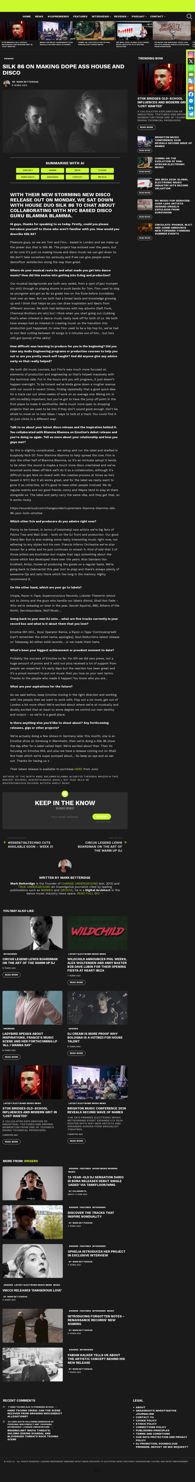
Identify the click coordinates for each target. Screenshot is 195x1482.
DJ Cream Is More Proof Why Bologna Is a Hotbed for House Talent (95, 1042)
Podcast (138, 21)
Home (27, 20)
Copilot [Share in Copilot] (77, 181)
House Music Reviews (104, 1173)
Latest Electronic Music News (87, 958)
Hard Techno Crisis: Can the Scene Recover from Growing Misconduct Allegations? (34, 1417)
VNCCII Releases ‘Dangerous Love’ (32, 1295)
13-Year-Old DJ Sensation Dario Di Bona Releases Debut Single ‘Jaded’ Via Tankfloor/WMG (96, 1185)
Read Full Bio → (90, 897)
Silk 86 (84, 784)
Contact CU (145, 1421)
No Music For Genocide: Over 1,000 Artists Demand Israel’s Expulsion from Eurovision (171, 48)
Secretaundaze (40, 784)
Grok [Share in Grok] (77, 174)
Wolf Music (62, 787)
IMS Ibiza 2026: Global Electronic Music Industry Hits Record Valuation (132, 48)
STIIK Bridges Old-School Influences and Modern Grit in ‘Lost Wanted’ (17, 48)
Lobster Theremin (84, 781)
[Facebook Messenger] (191, 101)
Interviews (100, 21)
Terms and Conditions (153, 1438)
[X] (191, 61)
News (39, 20)
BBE (40, 781)
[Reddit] (191, 87)
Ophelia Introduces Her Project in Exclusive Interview (96, 1258)
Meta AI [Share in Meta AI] (102, 181)
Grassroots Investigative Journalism (156, 1416)
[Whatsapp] (191, 68)
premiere (9, 1033)
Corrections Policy (151, 1431)
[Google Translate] (191, 81)
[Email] (191, 74)
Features (80, 20)
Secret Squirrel (15, 784)
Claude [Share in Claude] (102, 174)
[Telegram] (191, 114)
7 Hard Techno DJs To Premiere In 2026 (31, 1411)
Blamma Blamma (57, 781)
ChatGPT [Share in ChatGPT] (28, 174)
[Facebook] (191, 94)
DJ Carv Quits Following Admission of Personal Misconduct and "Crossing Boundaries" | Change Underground (30, 1429)
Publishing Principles (152, 1434)
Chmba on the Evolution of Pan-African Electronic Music (94, 47)
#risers (73, 1033)
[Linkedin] (191, 107)
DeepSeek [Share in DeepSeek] (52, 181)
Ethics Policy (146, 1428)
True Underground (34, 891)
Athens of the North (20, 781)
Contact (156, 21)
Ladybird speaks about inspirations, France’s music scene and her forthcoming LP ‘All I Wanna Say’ (29, 1043)
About (140, 1411)
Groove (66, 894)
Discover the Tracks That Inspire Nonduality (91, 1219)
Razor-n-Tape (109, 781)
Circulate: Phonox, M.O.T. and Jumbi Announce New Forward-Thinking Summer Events (174, 233)
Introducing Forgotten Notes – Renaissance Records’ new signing (96, 1324)
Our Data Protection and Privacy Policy (161, 1443)
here (78, 773)
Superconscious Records (21, 787)
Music (71, 1176)
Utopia (46, 787)
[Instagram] (191, 54)
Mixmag (47, 894)
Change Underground (79, 887)
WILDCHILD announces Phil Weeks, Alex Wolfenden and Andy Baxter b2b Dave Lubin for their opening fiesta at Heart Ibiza (97, 969)
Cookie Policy (146, 1425)
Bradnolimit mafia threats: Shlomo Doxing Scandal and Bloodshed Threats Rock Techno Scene (32, 1439)
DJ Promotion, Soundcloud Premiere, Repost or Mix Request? (162, 1449)
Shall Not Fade (65, 784)
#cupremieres (58, 20)
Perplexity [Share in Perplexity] (27, 181)
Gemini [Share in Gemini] (52, 174)
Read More (11, 979)
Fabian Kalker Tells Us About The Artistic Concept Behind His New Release (96, 1363)
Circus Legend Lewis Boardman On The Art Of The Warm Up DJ (30, 965)
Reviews (120, 21)
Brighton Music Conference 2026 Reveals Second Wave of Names (56, 47)
